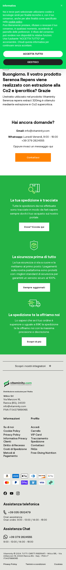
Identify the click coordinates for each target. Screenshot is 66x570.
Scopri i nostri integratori (33, 365)
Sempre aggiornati (34, 287)
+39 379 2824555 (33, 140)
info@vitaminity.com (37, 130)
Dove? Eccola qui (34, 226)
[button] (61, 5)
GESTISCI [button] (33, 62)
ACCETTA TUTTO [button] (33, 53)
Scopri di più (34, 341)
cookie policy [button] (15, 21)
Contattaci (33, 157)
